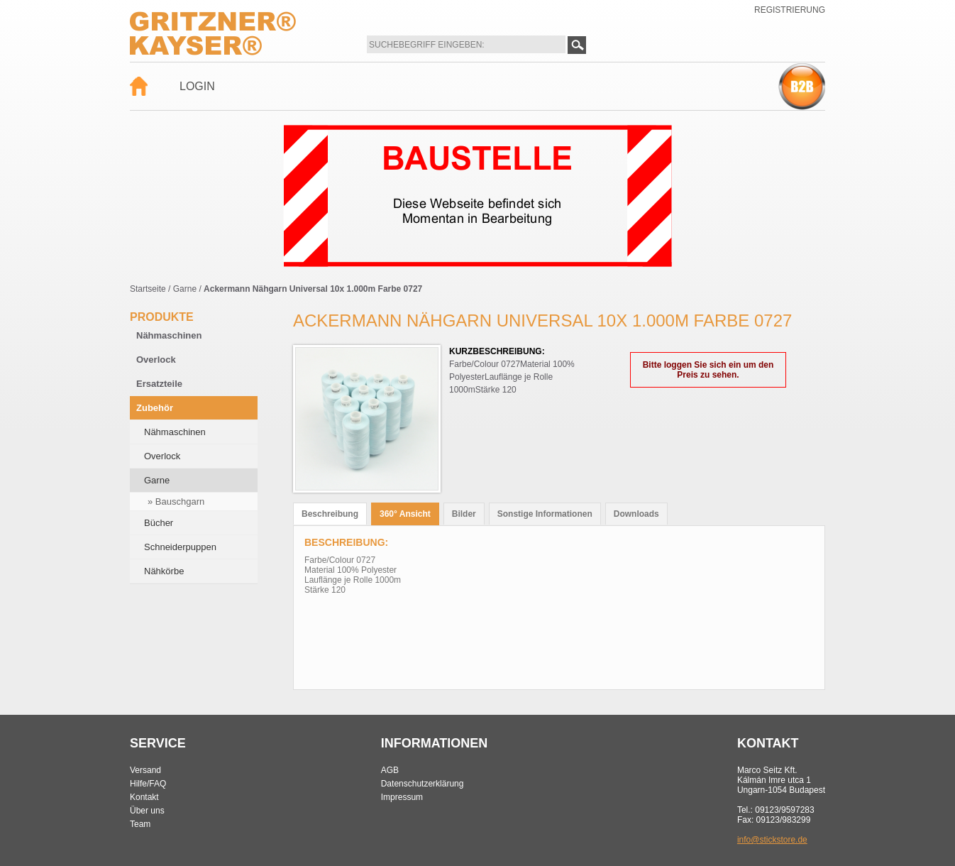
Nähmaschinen (169, 335)
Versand (145, 770)
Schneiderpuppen (180, 547)
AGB (390, 770)
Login (197, 86)
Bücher (158, 522)
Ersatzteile (159, 383)
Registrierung (789, 10)
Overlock (156, 359)
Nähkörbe (164, 571)
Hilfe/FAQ (148, 784)
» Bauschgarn (176, 501)
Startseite (148, 289)
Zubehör (154, 407)
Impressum (402, 797)
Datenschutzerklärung (422, 784)
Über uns (147, 811)
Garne (185, 289)
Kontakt (144, 797)
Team (140, 824)
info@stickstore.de (772, 840)
